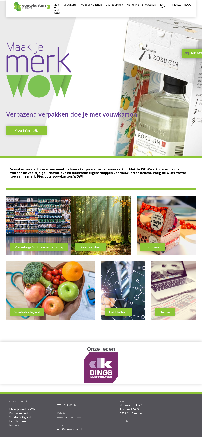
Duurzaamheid (115, 4)
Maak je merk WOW (57, 9)
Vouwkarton (71, 4)
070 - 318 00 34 (67, 405)
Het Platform (164, 6)
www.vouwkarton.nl (69, 417)
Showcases (149, 4)
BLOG (187, 4)
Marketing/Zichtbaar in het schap (39, 247)
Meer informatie (26, 130)
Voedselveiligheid (92, 4)
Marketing (133, 4)
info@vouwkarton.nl (69, 429)
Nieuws (176, 4)
